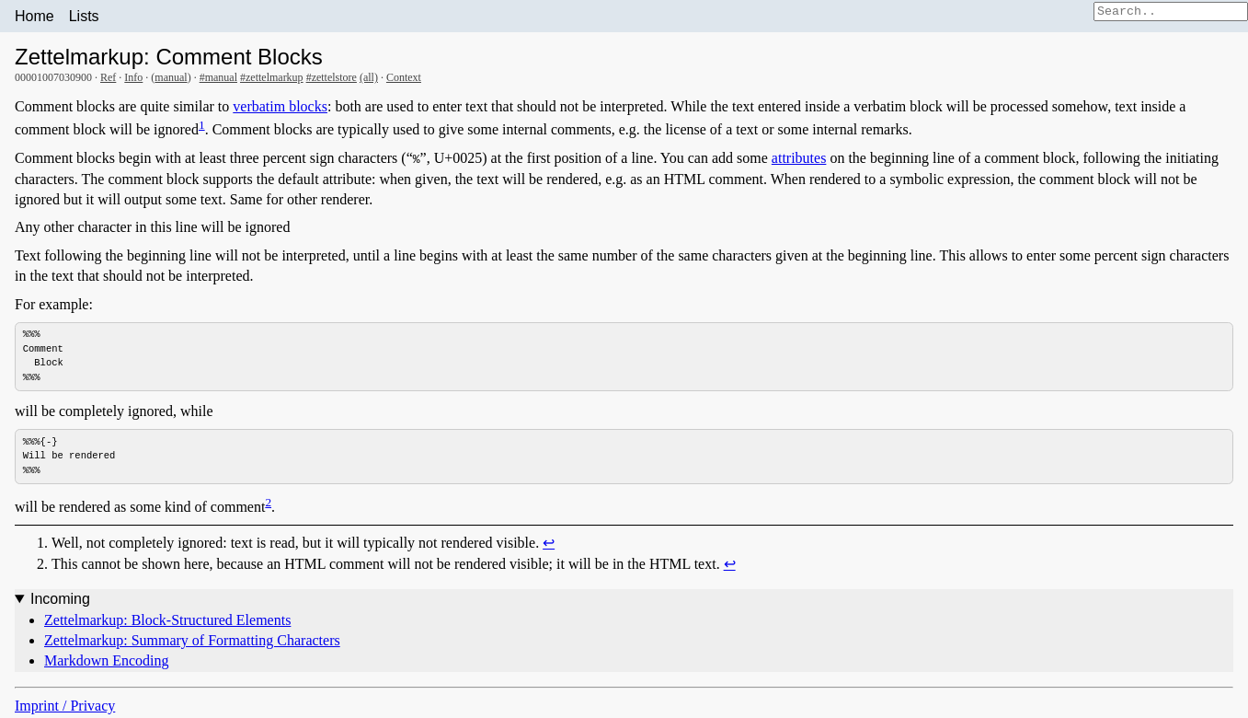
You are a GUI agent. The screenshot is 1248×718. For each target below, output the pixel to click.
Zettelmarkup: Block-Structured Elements (167, 621)
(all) (369, 77)
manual (171, 77)
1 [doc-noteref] (202, 125)
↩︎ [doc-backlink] (549, 544)
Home (34, 16)
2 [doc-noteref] (268, 503)
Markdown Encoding (106, 662)
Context (403, 77)
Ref (108, 77)
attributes (799, 158)
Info (133, 77)
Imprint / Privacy (65, 706)
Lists (84, 16)
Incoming (60, 600)
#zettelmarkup (271, 77)
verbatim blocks (280, 106)
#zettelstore (331, 77)
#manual (218, 77)
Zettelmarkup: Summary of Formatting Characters (192, 642)
